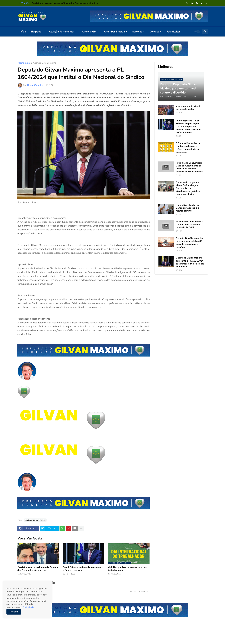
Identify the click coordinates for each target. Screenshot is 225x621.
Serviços (137, 31)
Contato (154, 31)
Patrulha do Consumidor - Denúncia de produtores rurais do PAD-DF (189, 224)
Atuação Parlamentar (61, 31)
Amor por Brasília (114, 31)
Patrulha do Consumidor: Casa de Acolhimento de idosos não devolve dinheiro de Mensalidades (189, 167)
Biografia (35, 31)
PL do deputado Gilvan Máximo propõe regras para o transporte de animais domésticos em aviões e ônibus (188, 126)
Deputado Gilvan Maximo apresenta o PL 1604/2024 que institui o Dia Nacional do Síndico (190, 262)
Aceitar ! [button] (14, 611)
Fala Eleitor (173, 31)
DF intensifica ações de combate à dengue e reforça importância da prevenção (188, 148)
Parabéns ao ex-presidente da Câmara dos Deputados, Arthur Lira (37, 569)
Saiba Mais (28, 607)
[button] (197, 31)
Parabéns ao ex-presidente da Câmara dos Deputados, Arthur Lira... (65, 3)
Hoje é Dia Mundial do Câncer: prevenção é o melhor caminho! (187, 208)
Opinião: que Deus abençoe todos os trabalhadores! (127, 569)
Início (23, 31)
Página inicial (23, 63)
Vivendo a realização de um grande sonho (188, 108)
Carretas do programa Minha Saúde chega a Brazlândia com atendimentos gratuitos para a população (188, 188)
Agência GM (89, 31)
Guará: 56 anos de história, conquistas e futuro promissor (83, 569)
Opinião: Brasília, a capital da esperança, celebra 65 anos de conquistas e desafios (189, 243)
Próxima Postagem (138, 591)
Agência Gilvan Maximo (44, 63)
